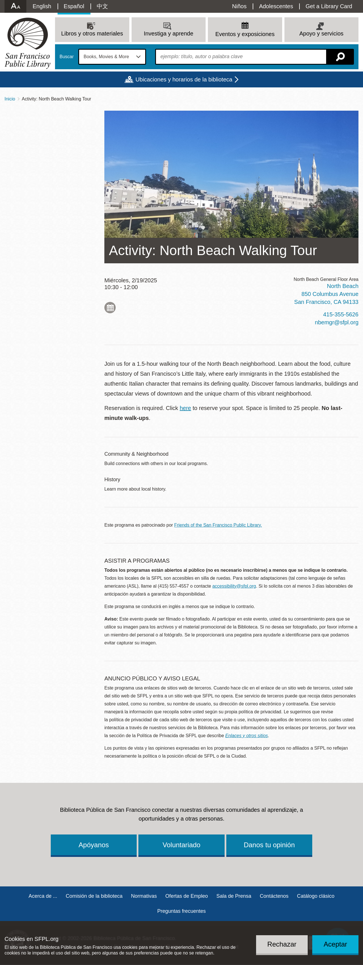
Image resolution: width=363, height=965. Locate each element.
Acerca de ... (43, 896)
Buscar (67, 56)
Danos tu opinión (269, 845)
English (42, 6)
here (185, 408)
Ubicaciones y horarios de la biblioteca (184, 79)
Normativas (144, 896)
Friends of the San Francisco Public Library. (218, 525)
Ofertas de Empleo (186, 896)
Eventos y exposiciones (245, 34)
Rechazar (282, 944)
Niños (239, 6)
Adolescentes (276, 6)
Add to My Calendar (110, 307)
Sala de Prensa (233, 896)
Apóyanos (94, 845)
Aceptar (335, 944)
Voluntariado (181, 845)
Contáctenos (274, 896)
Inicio (10, 98)
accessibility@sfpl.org (234, 586)
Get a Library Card (328, 6)
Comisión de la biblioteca (94, 896)
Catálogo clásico (315, 896)
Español (74, 6)
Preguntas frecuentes (181, 911)
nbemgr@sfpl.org (336, 322)
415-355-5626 (340, 314)
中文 (102, 6)
